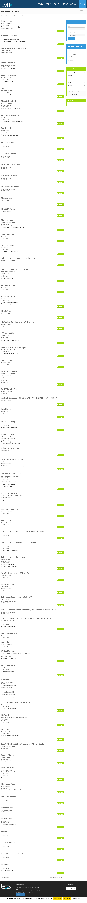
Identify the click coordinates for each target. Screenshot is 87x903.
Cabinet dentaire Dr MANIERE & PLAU (17, 597)
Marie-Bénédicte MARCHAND (13, 48)
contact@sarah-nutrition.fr (8, 68)
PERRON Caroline (8, 311)
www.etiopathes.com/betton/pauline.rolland (13, 737)
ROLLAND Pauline (8, 730)
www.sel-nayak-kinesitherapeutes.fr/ (11, 414)
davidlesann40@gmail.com (8, 278)
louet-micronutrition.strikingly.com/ (10, 443)
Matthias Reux (7, 220)
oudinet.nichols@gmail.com (8, 626)
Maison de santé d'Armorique (13, 347)
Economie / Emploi (65, 4)
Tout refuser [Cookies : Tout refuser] (67, 898)
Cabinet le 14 (6, 360)
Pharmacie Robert (8, 784)
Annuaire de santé (73, 94)
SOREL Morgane (8, 651)
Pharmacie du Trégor (10, 187)
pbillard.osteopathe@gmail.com (10, 134)
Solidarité (70, 85)
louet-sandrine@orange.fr (8, 442)
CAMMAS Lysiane (8, 154)
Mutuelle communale (74, 92)
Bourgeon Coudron (9, 176)
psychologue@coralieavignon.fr (10, 302)
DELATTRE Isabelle (9, 493)
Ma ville (33, 4)
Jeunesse (70, 79)
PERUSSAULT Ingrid (9, 285)
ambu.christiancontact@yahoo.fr (10, 697)
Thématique (70, 32)
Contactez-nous (20, 894)
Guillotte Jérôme (8, 843)
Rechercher (71, 38)
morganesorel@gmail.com (8, 658)
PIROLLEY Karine (8, 209)
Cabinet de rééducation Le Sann (14, 269)
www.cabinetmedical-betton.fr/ (9, 353)
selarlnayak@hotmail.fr (8, 671)
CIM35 (3, 88)
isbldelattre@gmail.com (8, 500)
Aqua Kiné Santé (8, 665)
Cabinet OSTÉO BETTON (11, 474)
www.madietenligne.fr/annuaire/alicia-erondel (13, 41)
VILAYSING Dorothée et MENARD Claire (17, 322)
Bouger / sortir (48, 4)
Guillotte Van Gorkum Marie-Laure (15, 702)
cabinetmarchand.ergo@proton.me (10, 55)
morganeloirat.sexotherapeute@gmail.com (12, 27)
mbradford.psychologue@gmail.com (11, 108)
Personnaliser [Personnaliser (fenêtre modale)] (76, 898)
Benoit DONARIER (8, 75)
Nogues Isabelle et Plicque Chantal (15, 854)
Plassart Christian (8, 520)
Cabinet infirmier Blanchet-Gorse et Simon (18, 543)
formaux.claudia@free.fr (8, 777)
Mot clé (70, 26)
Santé (15, 16)
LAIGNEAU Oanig (8, 422)
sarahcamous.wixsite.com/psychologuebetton (13, 467)
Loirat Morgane (7, 21)
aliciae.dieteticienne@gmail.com (10, 39)
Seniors (69, 82)
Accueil (2, 16)
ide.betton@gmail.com (7, 564)
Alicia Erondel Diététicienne (12, 36)
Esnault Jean (6, 832)
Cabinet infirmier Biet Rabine (13, 557)
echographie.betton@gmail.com (10, 761)
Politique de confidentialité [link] (44, 901)
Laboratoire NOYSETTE (10, 448)
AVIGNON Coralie (8, 296)
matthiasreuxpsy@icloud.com (9, 226)
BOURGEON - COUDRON (11, 165)
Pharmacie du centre (10, 115)
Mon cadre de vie (56, 4)
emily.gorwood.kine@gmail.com (9, 251)
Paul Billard (6, 128)
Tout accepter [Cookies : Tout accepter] (57, 898)
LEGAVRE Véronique (9, 509)
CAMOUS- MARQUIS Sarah (12, 459)
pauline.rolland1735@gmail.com (10, 735)
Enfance (70, 75)
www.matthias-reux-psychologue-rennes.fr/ (13, 227)
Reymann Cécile (8, 808)
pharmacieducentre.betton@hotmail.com (12, 121)
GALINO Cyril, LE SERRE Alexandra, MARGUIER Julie (22, 744)
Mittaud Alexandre (9, 797)
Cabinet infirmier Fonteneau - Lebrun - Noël (19, 258)
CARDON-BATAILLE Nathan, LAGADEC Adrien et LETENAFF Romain (29, 398)
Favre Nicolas (6, 865)
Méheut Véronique (9, 198)
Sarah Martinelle (8, 63)
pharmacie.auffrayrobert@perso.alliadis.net (13, 790)
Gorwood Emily (7, 245)
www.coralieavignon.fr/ (7, 304)
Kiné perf (5, 715)
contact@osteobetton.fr (8, 484)
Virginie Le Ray (7, 143)
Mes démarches (73, 4)
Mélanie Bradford (8, 101)
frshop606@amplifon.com (8, 685)
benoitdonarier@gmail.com (8, 81)
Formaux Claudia (8, 768)
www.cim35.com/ (6, 94)
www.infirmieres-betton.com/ (9, 566)
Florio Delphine (7, 819)
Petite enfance (71, 72)
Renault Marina (7, 755)
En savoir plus (60, 31)
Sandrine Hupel (7, 234)
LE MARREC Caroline (9, 584)
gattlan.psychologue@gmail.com (10, 340)
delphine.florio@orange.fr (8, 824)
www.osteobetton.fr (7, 486)
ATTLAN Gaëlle (7, 333)
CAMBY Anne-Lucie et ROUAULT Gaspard (18, 573)
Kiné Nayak (6, 409)
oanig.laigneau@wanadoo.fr (9, 427)
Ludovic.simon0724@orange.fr (9, 550)
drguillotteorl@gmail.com (8, 708)
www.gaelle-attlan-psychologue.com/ (11, 339)
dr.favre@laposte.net (7, 870)
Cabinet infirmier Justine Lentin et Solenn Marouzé (22, 531)
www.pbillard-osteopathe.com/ (9, 135)
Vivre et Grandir (40, 4)
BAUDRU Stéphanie (9, 371)
